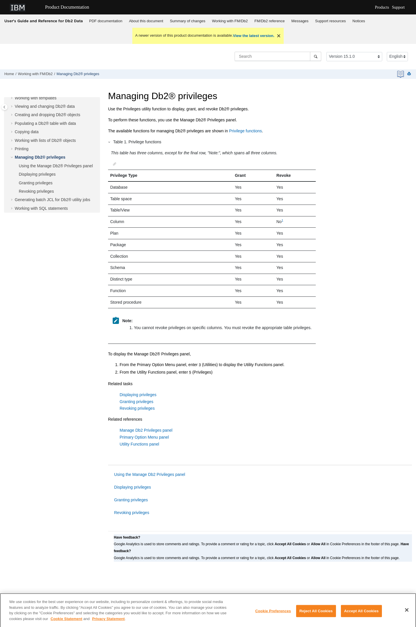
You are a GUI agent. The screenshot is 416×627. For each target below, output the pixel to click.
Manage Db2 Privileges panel (146, 429)
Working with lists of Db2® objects (45, 140)
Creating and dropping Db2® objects (47, 114)
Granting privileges (36, 183)
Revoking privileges (36, 191)
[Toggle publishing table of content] (4, 107)
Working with (230, 21)
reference (270, 21)
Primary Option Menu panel (144, 436)
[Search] (315, 56)
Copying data (27, 131)
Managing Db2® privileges (78, 74)
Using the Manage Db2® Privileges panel (56, 166)
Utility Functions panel (139, 443)
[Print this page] (410, 74)
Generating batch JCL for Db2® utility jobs (52, 199)
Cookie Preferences (273, 615)
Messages (300, 21)
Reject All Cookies (316, 615)
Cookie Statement (66, 623)
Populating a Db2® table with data (45, 123)
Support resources (330, 21)
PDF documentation (105, 21)
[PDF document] (401, 74)
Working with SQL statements (41, 208)
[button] (12, 98)
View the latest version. (253, 36)
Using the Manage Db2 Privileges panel (149, 473)
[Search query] (278, 56)
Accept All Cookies (361, 615)
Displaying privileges (37, 174)
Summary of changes (187, 21)
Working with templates (35, 98)
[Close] (406, 614)
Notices (358, 21)
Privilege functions (245, 131)
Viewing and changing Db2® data (45, 106)
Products (382, 7)
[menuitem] (106, 21)
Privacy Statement (108, 623)
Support (398, 7)
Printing (21, 148)
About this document (146, 21)
